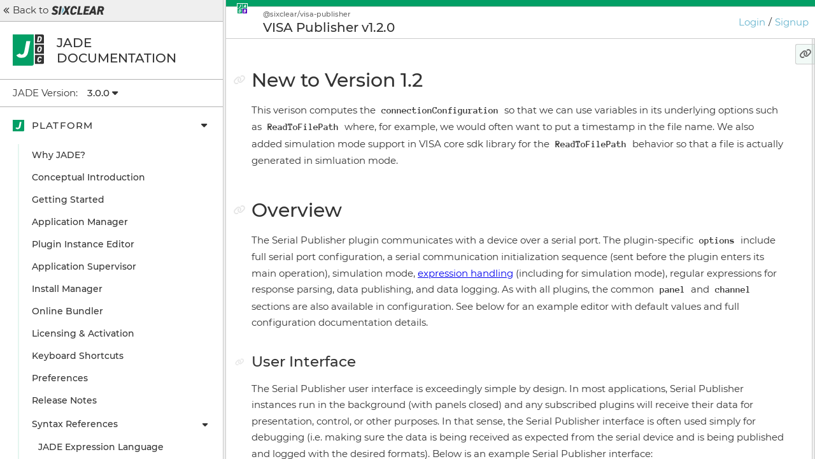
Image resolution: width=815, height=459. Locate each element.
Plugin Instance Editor (83, 244)
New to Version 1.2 (692, 92)
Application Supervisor (84, 266)
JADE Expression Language (101, 447)
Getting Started (68, 199)
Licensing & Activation (83, 333)
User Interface (689, 137)
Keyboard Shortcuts (78, 356)
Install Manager (67, 289)
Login (752, 22)
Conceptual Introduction (88, 177)
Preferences (60, 378)
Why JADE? (58, 155)
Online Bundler (67, 311)
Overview (673, 115)
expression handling (511, 322)
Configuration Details (706, 182)
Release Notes (64, 400)
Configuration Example (710, 159)
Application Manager (80, 222)
